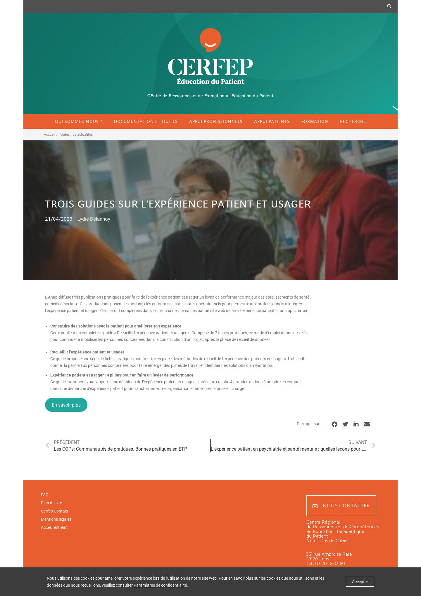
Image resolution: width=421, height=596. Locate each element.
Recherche (353, 121)
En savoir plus (66, 405)
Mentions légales (56, 519)
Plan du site (51, 503)
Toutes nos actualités (76, 135)
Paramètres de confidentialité (160, 585)
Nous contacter (341, 505)
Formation (314, 121)
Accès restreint (54, 527)
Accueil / (51, 135)
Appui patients (272, 121)
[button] (334, 424)
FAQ (45, 494)
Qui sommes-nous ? (78, 121)
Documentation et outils (146, 121)
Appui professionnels (216, 121)
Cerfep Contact (54, 511)
